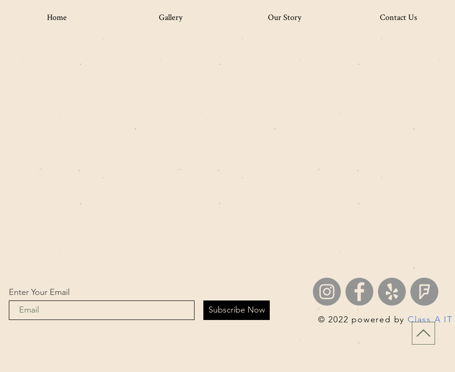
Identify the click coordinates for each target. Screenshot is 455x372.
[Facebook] (359, 292)
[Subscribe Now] (236, 310)
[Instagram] (327, 292)
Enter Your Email (39, 292)
